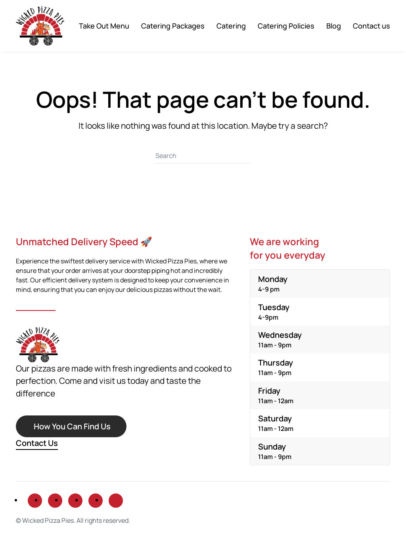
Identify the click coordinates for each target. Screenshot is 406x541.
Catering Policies (286, 25)
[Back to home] (40, 26)
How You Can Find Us (72, 426)
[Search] (203, 156)
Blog (333, 25)
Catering (231, 25)
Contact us (371, 25)
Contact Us (37, 443)
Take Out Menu (104, 25)
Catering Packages (173, 25)
